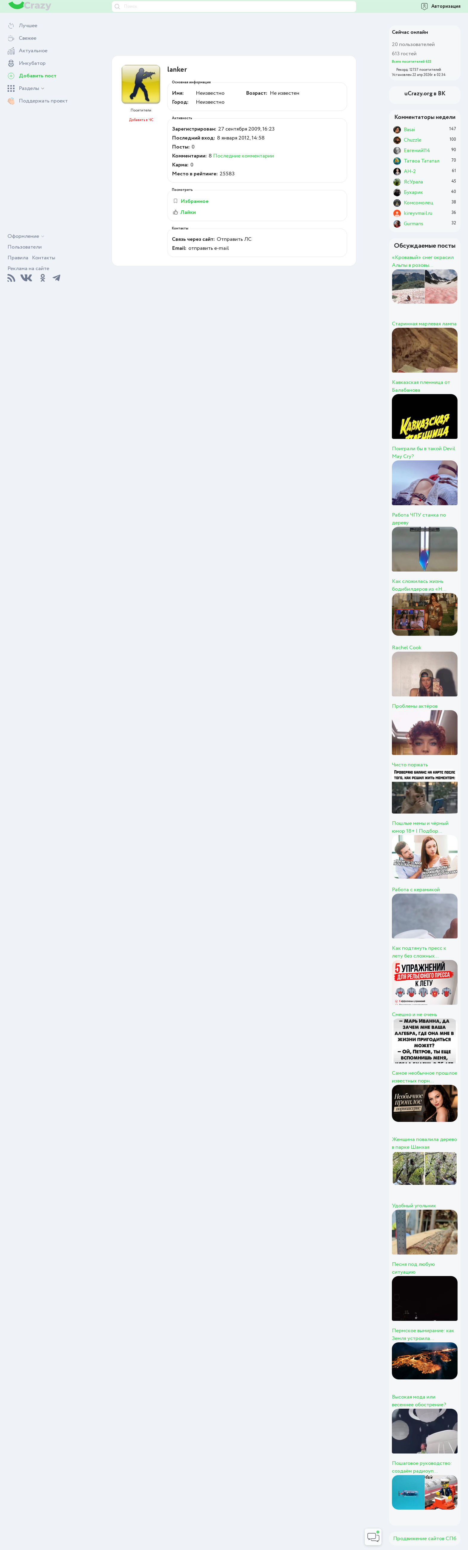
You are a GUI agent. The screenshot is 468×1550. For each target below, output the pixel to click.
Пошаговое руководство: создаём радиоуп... (422, 1467)
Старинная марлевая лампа (424, 324)
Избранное (191, 201)
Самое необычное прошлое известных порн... (424, 1077)
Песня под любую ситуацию (413, 1268)
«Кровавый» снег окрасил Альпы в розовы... (423, 261)
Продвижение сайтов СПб (424, 1539)
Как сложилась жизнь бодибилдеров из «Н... (419, 585)
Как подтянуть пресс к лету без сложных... (419, 952)
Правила (17, 258)
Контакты (43, 258)
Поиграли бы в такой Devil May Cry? (423, 452)
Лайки (184, 212)
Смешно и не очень (414, 1014)
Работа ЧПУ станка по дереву (419, 519)
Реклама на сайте (28, 268)
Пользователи (24, 247)
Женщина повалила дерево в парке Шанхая (424, 1143)
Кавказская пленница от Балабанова (421, 386)
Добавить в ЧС (141, 119)
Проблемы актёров (415, 706)
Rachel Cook (406, 648)
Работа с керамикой (416, 890)
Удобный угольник (414, 1206)
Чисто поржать (410, 765)
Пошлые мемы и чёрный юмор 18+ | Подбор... (420, 827)
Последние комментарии (243, 156)
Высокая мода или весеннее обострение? (419, 1401)
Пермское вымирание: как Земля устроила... (423, 1334)
